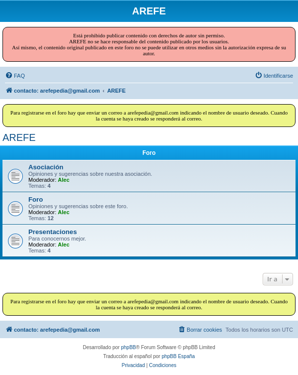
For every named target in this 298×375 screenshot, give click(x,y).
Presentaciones (52, 232)
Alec (63, 180)
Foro (35, 199)
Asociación (45, 167)
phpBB (128, 347)
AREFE (19, 137)
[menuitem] (15, 76)
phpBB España (178, 356)
